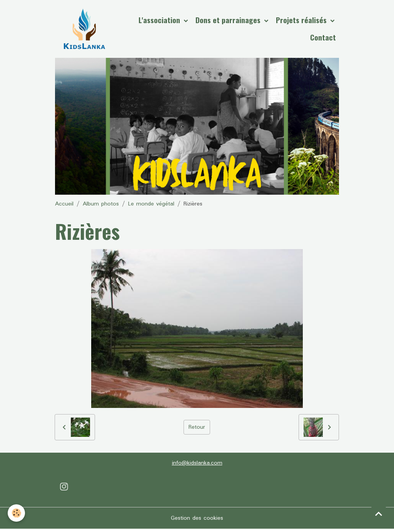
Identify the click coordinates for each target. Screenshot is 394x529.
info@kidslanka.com (197, 463)
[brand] (84, 29)
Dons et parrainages (228, 19)
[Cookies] (16, 513)
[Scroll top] (378, 513)
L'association (160, 19)
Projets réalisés (302, 19)
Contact (323, 37)
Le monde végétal (151, 204)
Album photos (101, 204)
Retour (197, 427)
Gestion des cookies (197, 518)
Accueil (64, 204)
